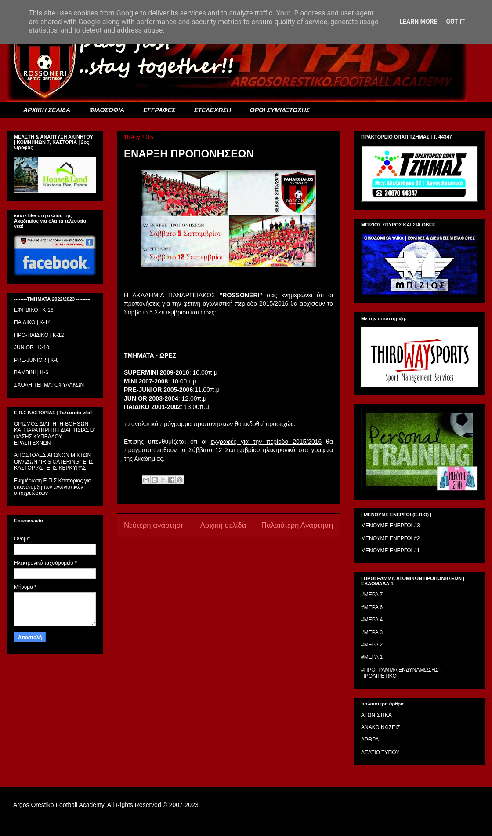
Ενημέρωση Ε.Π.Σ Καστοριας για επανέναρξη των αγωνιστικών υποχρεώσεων (52, 487)
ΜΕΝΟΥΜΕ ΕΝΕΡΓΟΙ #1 (390, 551)
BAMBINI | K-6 (31, 372)
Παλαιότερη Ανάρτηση (297, 525)
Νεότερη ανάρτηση (154, 525)
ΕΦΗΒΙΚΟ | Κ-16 (34, 310)
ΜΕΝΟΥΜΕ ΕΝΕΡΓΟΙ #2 (390, 538)
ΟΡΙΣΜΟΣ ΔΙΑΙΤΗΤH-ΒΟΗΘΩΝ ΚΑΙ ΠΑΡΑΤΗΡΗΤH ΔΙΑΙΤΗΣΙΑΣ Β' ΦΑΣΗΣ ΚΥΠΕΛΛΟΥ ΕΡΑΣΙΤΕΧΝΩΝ (54, 433)
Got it (455, 21)
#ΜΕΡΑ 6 (372, 607)
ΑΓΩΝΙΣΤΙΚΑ (376, 715)
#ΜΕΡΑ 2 (372, 645)
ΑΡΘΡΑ (370, 740)
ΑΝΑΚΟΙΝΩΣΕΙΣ (380, 727)
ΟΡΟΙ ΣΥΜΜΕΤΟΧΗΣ (280, 109)
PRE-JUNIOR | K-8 (36, 360)
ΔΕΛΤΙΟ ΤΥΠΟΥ (380, 752)
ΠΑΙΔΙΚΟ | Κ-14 (32, 322)
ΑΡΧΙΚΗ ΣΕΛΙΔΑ (46, 109)
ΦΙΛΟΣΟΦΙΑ (106, 109)
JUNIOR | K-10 (31, 347)
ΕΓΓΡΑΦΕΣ (159, 109)
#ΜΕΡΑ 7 (372, 594)
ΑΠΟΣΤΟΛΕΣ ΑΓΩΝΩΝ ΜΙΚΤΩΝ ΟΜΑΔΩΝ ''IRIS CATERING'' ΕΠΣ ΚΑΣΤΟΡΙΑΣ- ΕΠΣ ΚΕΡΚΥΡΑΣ (54, 461)
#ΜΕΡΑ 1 (372, 657)
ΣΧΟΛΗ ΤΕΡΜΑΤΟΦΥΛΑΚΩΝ (49, 385)
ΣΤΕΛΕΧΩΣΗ (212, 109)
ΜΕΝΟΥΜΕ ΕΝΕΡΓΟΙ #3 (390, 525)
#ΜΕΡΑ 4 (372, 620)
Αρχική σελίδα (223, 525)
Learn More (418, 21)
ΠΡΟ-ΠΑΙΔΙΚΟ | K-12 (39, 335)
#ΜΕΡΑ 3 (372, 632)
